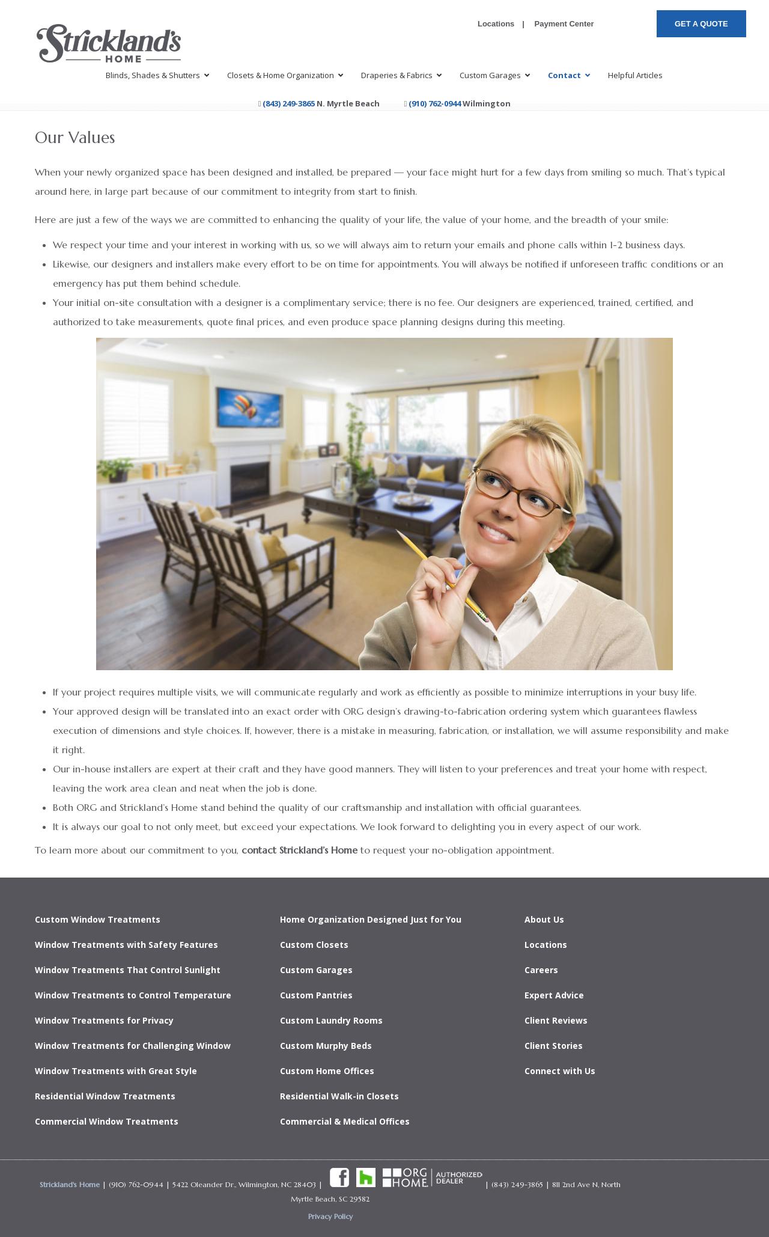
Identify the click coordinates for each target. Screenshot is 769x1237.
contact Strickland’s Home (299, 850)
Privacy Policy (330, 1216)
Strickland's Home (70, 1184)
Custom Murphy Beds (326, 1045)
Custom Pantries (316, 995)
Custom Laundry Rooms (331, 1020)
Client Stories (553, 1045)
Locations (496, 23)
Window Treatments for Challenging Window (133, 1045)
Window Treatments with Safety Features (126, 944)
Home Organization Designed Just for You (370, 919)
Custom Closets (314, 944)
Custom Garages (316, 970)
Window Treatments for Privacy (104, 1020)
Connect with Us (559, 1071)
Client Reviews (556, 1020)
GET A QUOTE (701, 23)
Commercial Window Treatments (106, 1121)
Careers (541, 970)
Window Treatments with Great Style (116, 1071)
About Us (544, 919)
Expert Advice (554, 995)
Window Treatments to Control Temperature (133, 995)
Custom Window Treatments (97, 919)
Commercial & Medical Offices (345, 1121)
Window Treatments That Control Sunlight (127, 970)
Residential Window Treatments (105, 1096)
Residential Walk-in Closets (339, 1096)
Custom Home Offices (327, 1071)
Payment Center (563, 23)
